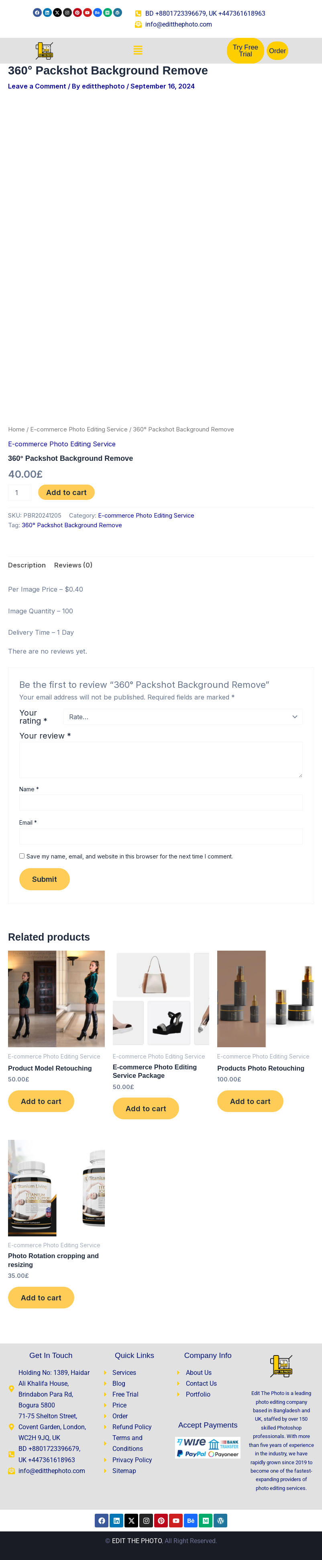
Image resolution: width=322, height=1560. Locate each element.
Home (16, 429)
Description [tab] (27, 565)
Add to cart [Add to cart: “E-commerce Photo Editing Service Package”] (146, 1108)
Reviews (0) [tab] (73, 565)
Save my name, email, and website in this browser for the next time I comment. (129, 856)
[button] (138, 51)
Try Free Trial (246, 50)
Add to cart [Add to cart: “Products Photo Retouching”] (250, 1101)
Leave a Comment (37, 86)
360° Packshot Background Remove (72, 525)
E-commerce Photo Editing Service (79, 429)
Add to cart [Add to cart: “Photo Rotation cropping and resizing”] (41, 1297)
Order (277, 50)
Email (28, 822)
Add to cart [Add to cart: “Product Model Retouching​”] (41, 1101)
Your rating (33, 717)
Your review (45, 736)
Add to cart (66, 492)
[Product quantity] (19, 493)
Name (29, 789)
